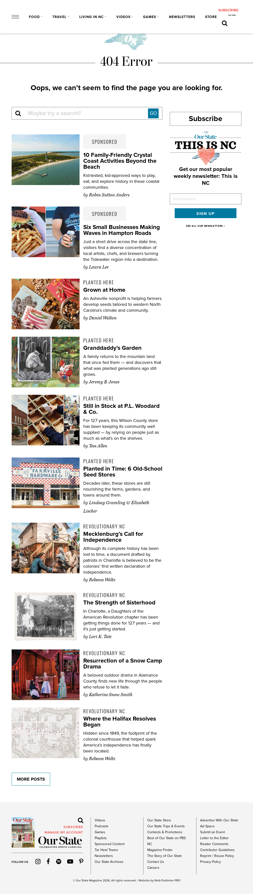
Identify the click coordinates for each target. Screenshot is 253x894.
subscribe (228, 10)
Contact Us (155, 862)
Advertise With (219, 820)
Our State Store (159, 820)
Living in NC (91, 17)
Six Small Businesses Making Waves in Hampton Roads (121, 230)
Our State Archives (109, 862)
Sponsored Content (110, 844)
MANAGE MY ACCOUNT (63, 832)
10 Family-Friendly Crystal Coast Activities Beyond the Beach (119, 160)
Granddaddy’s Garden (112, 348)
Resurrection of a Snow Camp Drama (122, 663)
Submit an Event (212, 832)
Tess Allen (98, 446)
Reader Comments (214, 844)
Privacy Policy (210, 862)
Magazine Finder (160, 850)
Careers (153, 868)
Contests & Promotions (164, 832)
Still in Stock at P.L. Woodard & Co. (121, 409)
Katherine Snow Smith (110, 694)
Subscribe (205, 118)
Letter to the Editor (214, 838)
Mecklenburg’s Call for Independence (113, 536)
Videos (123, 17)
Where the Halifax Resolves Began (119, 721)
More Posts (31, 779)
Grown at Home (104, 289)
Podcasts (101, 826)
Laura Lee (98, 267)
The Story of (164, 856)
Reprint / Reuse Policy (217, 856)
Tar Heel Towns (106, 850)
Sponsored (104, 141)
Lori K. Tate (100, 636)
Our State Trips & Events (166, 826)
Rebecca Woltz (102, 579)
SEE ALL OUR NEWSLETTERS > (205, 226)
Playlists (101, 838)
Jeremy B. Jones (104, 382)
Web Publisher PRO (167, 880)
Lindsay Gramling (107, 502)
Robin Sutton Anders (109, 195)
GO (153, 113)
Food (34, 17)
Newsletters (182, 17)
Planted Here (98, 282)
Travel (59, 17)
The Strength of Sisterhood (119, 602)
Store (211, 17)
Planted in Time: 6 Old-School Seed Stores (122, 471)
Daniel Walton (103, 318)
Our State (82, 880)
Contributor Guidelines (217, 850)
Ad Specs (207, 826)
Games (149, 17)
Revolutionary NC (104, 526)
